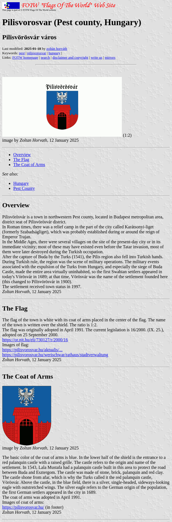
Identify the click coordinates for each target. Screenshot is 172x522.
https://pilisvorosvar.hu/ (23, 507)
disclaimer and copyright (70, 57)
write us (96, 57)
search (45, 57)
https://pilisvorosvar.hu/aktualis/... (32, 349)
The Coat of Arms (29, 164)
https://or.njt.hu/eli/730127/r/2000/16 (35, 339)
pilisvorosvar (36, 53)
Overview (22, 154)
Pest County (24, 188)
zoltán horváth (57, 48)
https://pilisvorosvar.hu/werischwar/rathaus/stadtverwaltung (55, 354)
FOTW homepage (25, 57)
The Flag (21, 159)
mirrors (110, 57)
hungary (54, 53)
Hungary (21, 183)
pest (22, 53)
